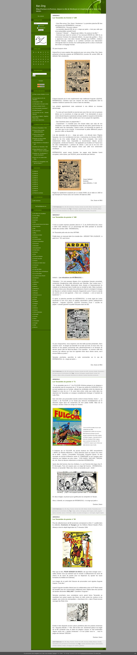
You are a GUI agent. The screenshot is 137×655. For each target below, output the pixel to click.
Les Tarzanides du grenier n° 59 (64, 519)
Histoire (36, 260)
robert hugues (89, 511)
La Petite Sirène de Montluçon (41, 271)
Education (36, 245)
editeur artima (61, 375)
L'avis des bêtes (38, 269)
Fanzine (36, 252)
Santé (35, 305)
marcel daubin (99, 643)
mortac (88, 208)
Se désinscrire (41, 27)
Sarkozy (36, 307)
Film (35, 254)
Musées (36, 290)
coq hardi (79, 513)
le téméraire (69, 513)
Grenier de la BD (38, 258)
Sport (35, 318)
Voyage (35, 322)
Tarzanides (36, 320)
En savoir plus (97, 653)
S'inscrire (41, 25)
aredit (95, 511)
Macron (35, 327)
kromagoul (84, 513)
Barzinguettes (37, 226)
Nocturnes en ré (38, 295)
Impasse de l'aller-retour (39, 262)
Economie (36, 243)
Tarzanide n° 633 (44, 146)
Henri (35, 157)
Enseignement (37, 247)
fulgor (74, 511)
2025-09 (36, 186)
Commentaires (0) (63, 208)
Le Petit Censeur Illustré (39, 275)
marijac (64, 645)
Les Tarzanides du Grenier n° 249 (65, 18)
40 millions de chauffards (40, 213)
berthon (36, 146)
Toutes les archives (38, 192)
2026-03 (36, 173)
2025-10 (36, 184)
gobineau (81, 645)
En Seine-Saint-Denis (39, 120)
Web (35, 325)
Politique (36, 301)
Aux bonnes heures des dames (41, 224)
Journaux (36, 265)
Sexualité (36, 314)
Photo (35, 299)
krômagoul (75, 208)
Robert (35, 161)
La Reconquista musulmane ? (41, 108)
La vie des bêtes (38, 273)
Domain (36, 138)
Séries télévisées (38, 312)
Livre (35, 280)
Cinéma (36, 237)
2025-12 (36, 180)
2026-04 (36, 171)
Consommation (37, 239)
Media (35, 284)
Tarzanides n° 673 (42, 127)
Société (35, 316)
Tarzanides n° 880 (38, 101)
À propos (41, 80)
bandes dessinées (86, 643)
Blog (35, 232)
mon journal (93, 210)
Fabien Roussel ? (38, 110)
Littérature (36, 277)
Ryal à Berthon (37, 142)
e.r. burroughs (91, 513)
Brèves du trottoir (38, 235)
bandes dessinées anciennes (82, 210)
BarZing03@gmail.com (40, 206)
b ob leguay (83, 511)
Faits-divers (36, 249)
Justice (35, 267)
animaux (36, 220)
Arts (35, 222)
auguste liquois (82, 208)
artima (77, 511)
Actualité (36, 217)
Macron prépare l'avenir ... (40, 106)
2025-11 (36, 182)
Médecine (36, 282)
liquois (102, 513)
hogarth (98, 513)
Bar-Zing (41, 6)
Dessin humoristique (39, 241)
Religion (36, 303)
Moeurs (35, 286)
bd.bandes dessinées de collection (65, 210)
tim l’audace (94, 208)
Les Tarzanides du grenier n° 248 (64, 217)
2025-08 (36, 188)
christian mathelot (57, 645)
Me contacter (41, 16)
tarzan (63, 513)
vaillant (74, 513)
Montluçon (36, 288)
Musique (36, 292)
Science (36, 310)
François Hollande (38, 256)
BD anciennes (37, 200)
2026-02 (36, 175)
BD (34, 228)
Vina (35, 127)
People (35, 297)
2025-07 (36, 190)
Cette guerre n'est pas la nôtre (41, 103)
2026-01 (36, 177)
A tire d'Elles (37, 215)
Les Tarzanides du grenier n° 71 (64, 382)
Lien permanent (57, 373)
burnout (77, 373)
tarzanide (58, 513)
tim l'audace (76, 645)
